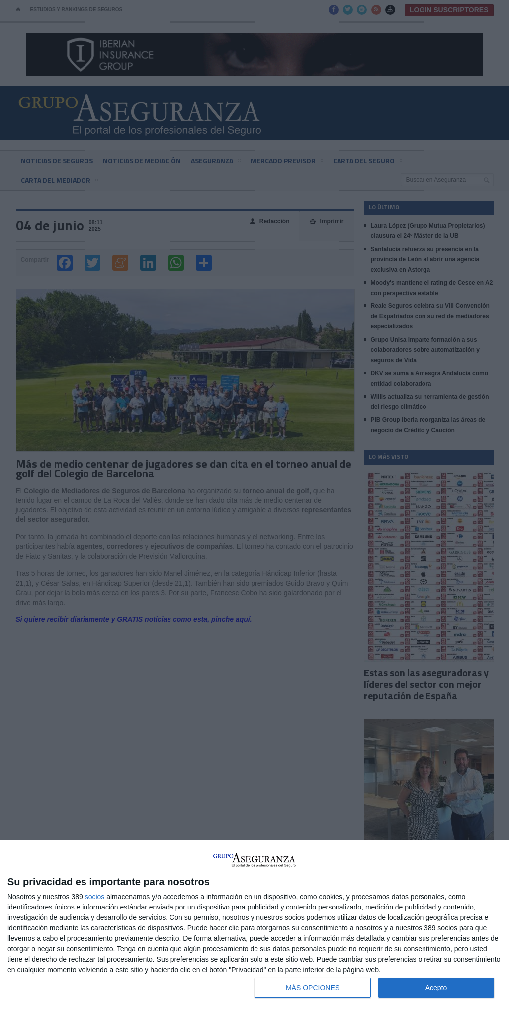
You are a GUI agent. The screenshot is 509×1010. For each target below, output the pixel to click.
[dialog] (254, 925)
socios (95, 896)
